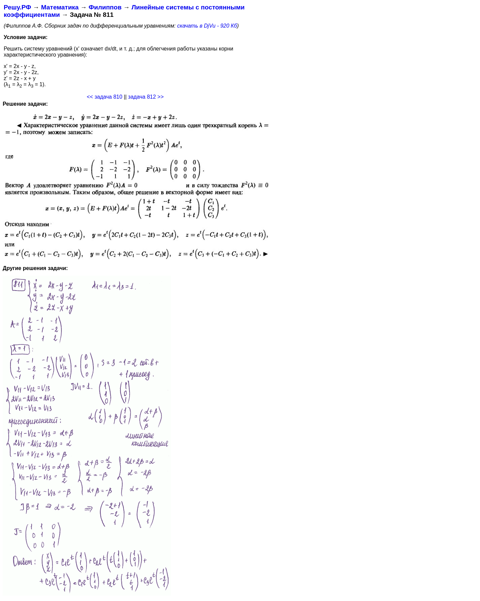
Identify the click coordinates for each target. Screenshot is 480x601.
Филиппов (105, 7)
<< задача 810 (105, 97)
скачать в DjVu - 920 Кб (207, 26)
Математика (60, 7)
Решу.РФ (17, 7)
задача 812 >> (146, 97)
